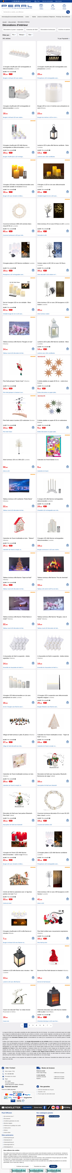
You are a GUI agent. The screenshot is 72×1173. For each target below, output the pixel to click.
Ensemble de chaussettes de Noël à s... (13, 667)
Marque (21, 34)
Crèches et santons (64, 29)
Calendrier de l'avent (42, 471)
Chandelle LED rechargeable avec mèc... (48, 510)
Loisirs (27, 16)
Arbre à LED (6, 471)
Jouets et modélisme (43, 16)
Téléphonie (52, 16)
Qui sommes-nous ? (9, 1116)
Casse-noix (6, 1021)
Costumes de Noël (32, 29)
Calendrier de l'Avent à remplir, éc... (12, 785)
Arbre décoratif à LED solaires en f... (47, 274)
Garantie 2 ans (41, 1091)
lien (36, 1156)
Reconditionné (66, 16)
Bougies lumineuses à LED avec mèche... (48, 549)
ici (23, 1162)
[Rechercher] (68, 12)
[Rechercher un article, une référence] (36, 12)
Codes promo (7, 1127)
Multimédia (20, 16)
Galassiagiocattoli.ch (9, 1144)
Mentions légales (8, 1123)
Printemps (59, 16)
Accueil (5, 22)
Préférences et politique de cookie (12, 1125)
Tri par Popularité (63, 38)
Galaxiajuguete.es (8, 1146)
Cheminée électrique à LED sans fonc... (48, 1021)
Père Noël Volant (7, 431)
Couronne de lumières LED (44, 824)
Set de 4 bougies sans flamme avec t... (13, 706)
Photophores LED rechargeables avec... (48, 78)
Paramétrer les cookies (40, 1166)
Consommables (13, 16)
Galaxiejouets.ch (8, 1140)
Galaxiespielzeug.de (9, 1137)
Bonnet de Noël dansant (43, 982)
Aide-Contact (58, 1)
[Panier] (64, 7)
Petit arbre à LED (42, 235)
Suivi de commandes (47, 1)
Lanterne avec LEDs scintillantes (46, 156)
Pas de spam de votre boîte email (46, 1093)
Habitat (34, 16)
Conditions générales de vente (11, 1121)
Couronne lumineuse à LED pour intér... (13, 235)
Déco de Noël (12, 22)
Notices (6, 1130)
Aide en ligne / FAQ (10, 1071)
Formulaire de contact (10, 1076)
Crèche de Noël (7, 903)
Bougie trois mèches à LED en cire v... (47, 117)
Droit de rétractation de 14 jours (46, 1089)
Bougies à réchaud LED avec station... (13, 78)
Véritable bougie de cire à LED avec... (47, 196)
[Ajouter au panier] (33, 74)
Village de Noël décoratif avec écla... (12, 746)
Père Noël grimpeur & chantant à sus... (13, 392)
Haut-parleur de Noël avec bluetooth (47, 785)
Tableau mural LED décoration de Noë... (13, 353)
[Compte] (53, 7)
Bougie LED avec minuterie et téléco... (13, 196)
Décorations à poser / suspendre (13, 29)
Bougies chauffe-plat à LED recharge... (13, 156)
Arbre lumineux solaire (43, 314)
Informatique (5, 16)
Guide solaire (7, 1132)
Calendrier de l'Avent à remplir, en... (12, 549)
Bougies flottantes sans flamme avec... (47, 706)
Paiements (9, 1089)
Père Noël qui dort (42, 942)
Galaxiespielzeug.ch (9, 1142)
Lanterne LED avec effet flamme (11, 982)
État (30, 34)
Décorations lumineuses (48, 29)
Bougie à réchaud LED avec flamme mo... (14, 942)
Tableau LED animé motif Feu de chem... (48, 589)
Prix (13, 34)
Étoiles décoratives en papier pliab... (47, 392)
